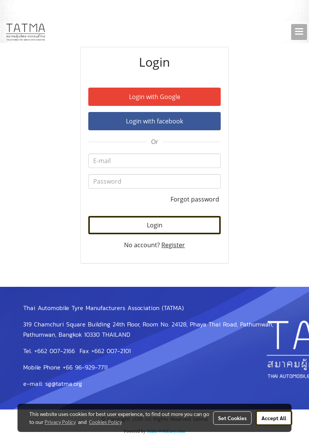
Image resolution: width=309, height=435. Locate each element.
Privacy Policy (60, 421)
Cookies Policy (105, 421)
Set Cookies (232, 417)
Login (154, 225)
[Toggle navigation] (299, 32)
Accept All (273, 417)
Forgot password (195, 199)
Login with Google (154, 97)
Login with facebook (154, 121)
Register (173, 245)
